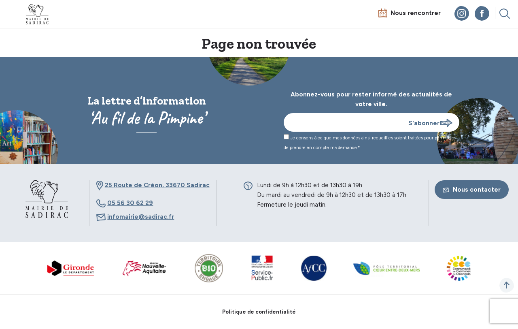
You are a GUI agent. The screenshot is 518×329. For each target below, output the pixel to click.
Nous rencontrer (416, 13)
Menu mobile (13, 15)
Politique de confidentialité (259, 312)
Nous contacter (472, 189)
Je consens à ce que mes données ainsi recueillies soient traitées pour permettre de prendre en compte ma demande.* (369, 142)
